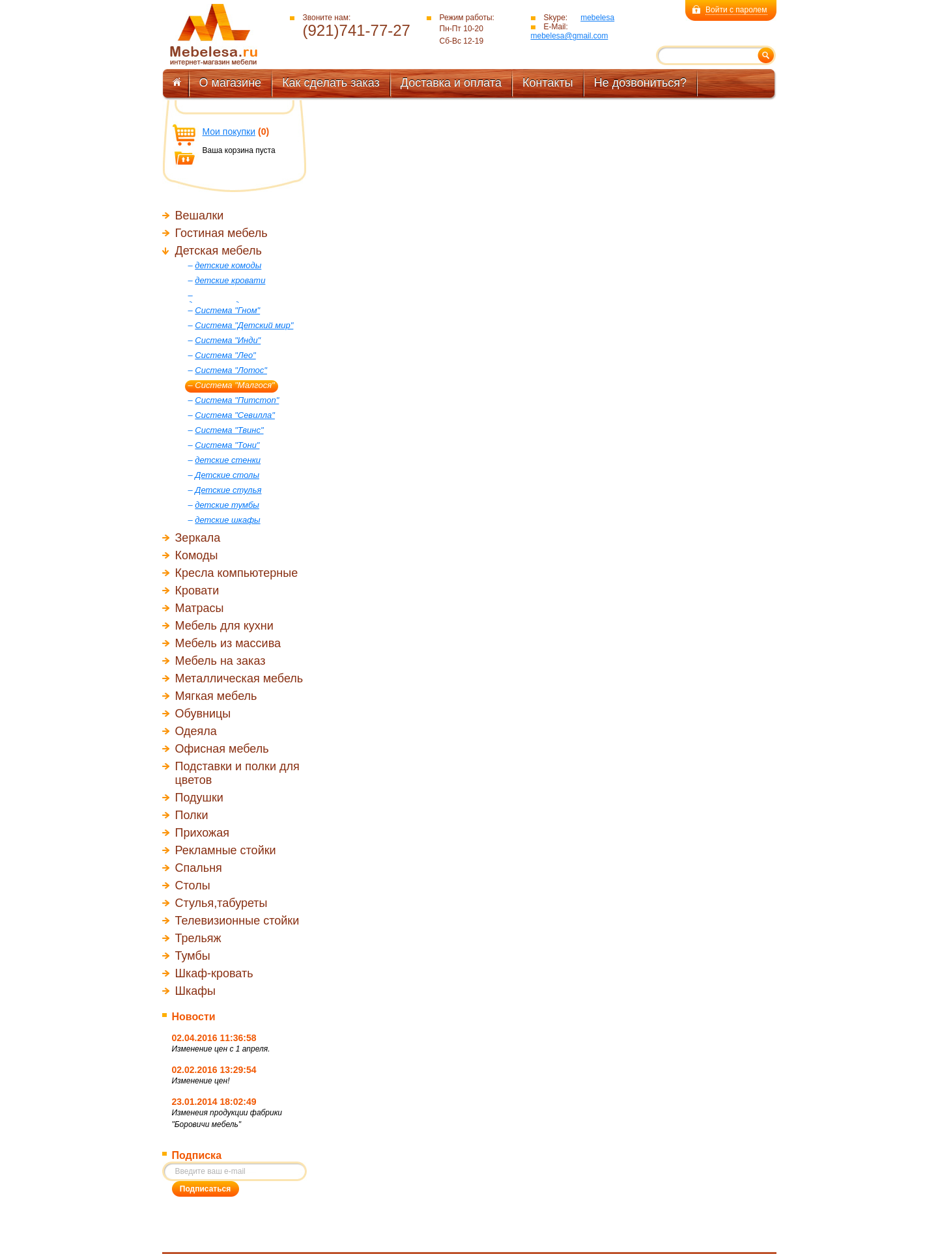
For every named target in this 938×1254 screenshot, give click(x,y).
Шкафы (195, 990)
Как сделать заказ (331, 82)
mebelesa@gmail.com (569, 35)
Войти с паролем (736, 9)
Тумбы (192, 955)
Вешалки (199, 215)
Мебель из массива (228, 643)
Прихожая (202, 832)
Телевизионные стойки (237, 920)
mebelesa (597, 17)
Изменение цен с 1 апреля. (221, 1048)
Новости (194, 1016)
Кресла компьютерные (236, 572)
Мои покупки (229, 131)
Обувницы (203, 713)
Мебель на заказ (220, 660)
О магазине (230, 82)
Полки (191, 815)
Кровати (197, 590)
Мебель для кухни (224, 625)
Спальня (198, 867)
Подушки (199, 797)
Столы (192, 885)
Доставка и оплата (451, 82)
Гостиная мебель (221, 233)
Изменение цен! (201, 1080)
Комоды (196, 555)
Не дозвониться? (640, 82)
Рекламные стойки (225, 850)
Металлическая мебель (239, 678)
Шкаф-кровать (214, 973)
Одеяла (196, 731)
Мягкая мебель (216, 696)
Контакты (547, 82)
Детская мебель (218, 250)
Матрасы (199, 608)
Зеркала (198, 537)
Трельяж (198, 938)
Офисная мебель (222, 748)
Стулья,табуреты (221, 903)
